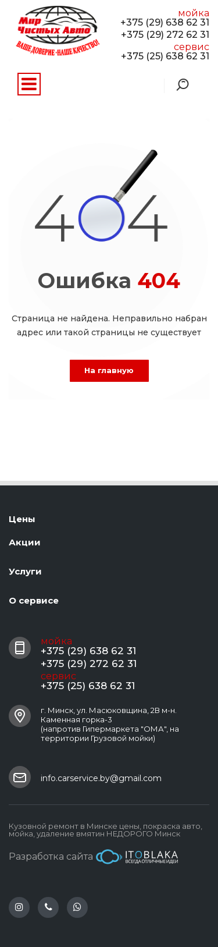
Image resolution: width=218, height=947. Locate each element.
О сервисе (34, 600)
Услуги (25, 571)
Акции (25, 542)
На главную (109, 370)
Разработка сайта (93, 856)
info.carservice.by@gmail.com (101, 778)
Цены (22, 518)
